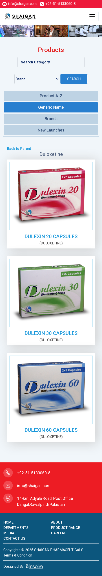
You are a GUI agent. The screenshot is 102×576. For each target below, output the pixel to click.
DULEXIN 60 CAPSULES (51, 430)
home (8, 522)
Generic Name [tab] (51, 107)
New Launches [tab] (51, 130)
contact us (14, 538)
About (57, 522)
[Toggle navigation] (92, 16)
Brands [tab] (51, 118)
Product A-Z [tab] (51, 95)
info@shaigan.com (19, 4)
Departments (16, 528)
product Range (65, 528)
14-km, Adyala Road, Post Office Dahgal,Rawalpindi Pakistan (45, 501)
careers (59, 533)
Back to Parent (19, 149)
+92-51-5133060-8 (58, 4)
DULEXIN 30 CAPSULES (51, 333)
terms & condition (17, 555)
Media (8, 533)
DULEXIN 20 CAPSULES (51, 236)
